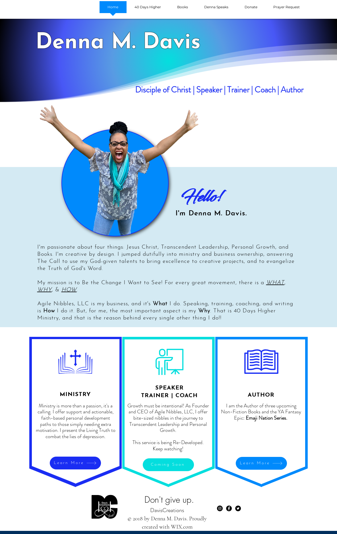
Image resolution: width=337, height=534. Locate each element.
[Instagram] (220, 508)
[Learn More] (75, 463)
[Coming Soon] (168, 464)
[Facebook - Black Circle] (229, 508)
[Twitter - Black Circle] (238, 508)
